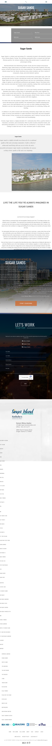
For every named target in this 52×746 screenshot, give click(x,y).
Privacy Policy (25, 736)
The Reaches (5, 674)
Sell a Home (22, 731)
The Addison (5, 666)
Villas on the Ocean (6, 695)
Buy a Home (15, 731)
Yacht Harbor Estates (7, 715)
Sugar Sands (5, 658)
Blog (32, 731)
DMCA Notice (18, 736)
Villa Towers (5, 691)
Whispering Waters (6, 711)
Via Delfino (4, 686)
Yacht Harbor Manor (7, 719)
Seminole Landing (6, 654)
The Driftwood (5, 670)
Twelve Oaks (5, 682)
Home (10, 731)
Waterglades (5, 707)
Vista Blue (4, 699)
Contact (37, 731)
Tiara (3, 678)
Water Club (4, 703)
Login (41, 731)
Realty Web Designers (43, 740)
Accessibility (34, 736)
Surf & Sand (5, 662)
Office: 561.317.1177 (23, 427)
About (28, 731)
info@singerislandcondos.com (26, 425)
